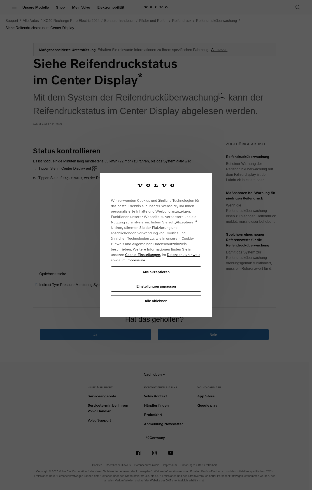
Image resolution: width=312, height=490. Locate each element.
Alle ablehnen (156, 300)
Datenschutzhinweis (183, 254)
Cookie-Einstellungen (142, 254)
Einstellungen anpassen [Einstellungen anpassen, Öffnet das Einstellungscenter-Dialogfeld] (156, 286)
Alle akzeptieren (156, 272)
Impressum (136, 260)
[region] (156, 245)
